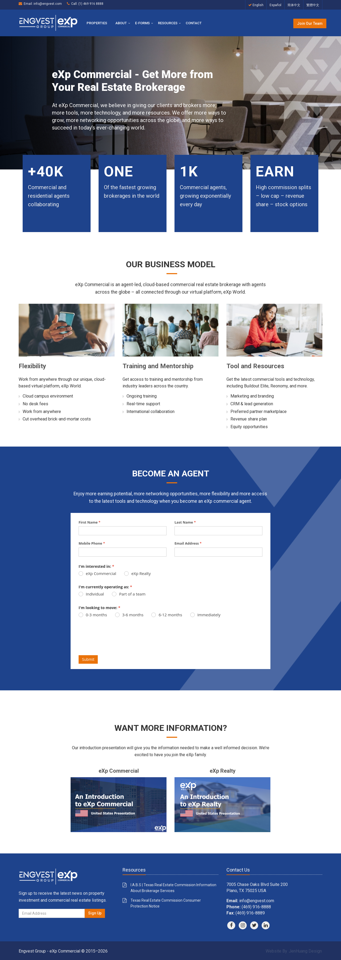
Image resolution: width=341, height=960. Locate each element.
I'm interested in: (96, 566)
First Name (89, 522)
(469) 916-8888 (256, 906)
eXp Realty (137, 573)
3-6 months (129, 614)
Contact (194, 23)
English (255, 5)
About (121, 23)
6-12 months (166, 614)
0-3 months (93, 614)
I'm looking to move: (99, 607)
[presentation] (119, 639)
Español (275, 5)
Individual (91, 594)
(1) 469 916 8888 (90, 4)
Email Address (188, 543)
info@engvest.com (48, 4)
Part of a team (128, 594)
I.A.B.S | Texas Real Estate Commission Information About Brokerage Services (173, 888)
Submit (88, 659)
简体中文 (293, 5)
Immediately (205, 614)
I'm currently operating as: (105, 586)
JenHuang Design (305, 951)
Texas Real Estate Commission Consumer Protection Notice (166, 903)
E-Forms (142, 23)
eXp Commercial (97, 573)
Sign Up (95, 913)
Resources (167, 23)
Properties (97, 23)
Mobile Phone (92, 543)
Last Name (185, 522)
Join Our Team (310, 23)
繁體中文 (312, 5)
